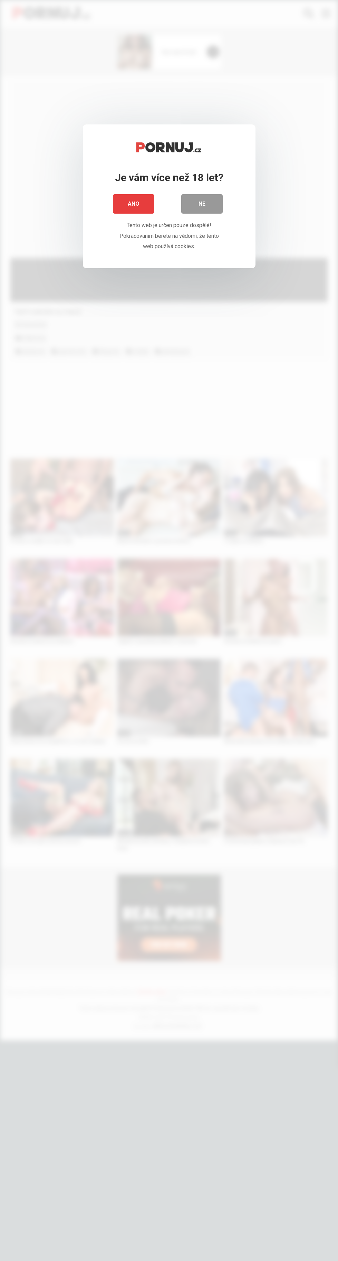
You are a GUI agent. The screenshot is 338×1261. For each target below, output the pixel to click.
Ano (133, 203)
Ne (202, 203)
